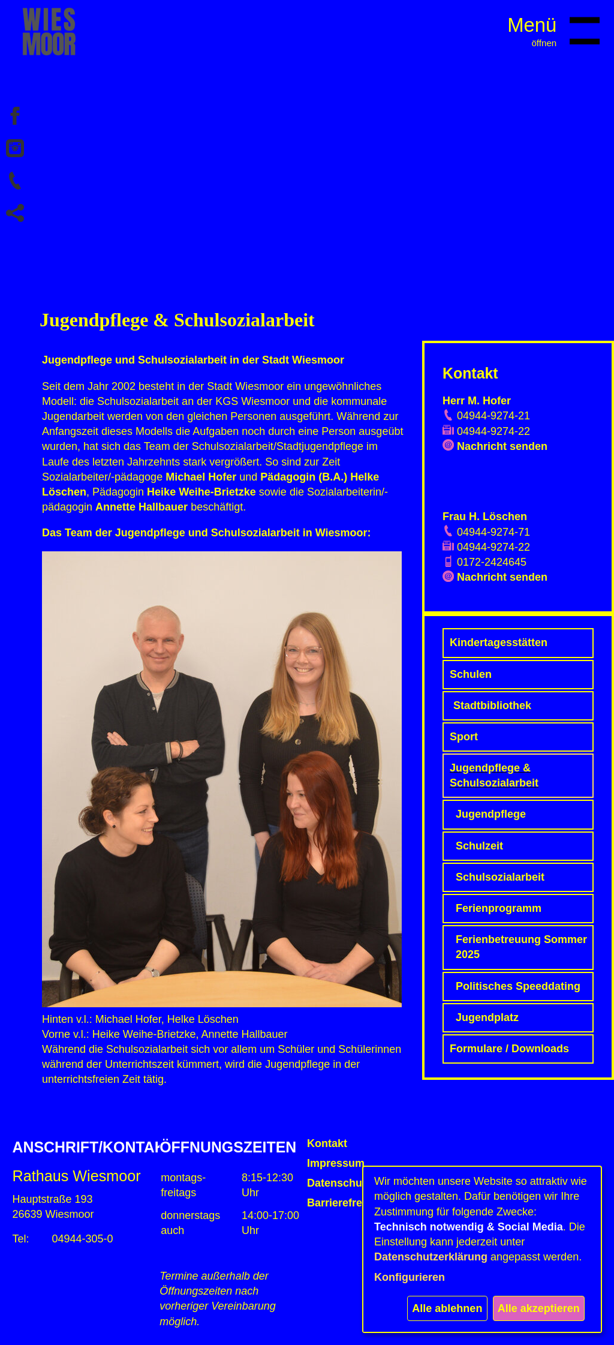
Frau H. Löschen (485, 517)
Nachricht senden (502, 446)
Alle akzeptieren (539, 1308)
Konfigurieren (409, 1277)
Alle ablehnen (447, 1308)
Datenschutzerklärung (430, 1257)
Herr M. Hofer (477, 401)
